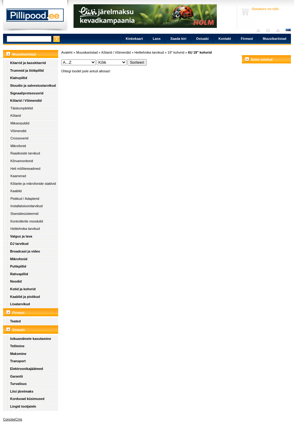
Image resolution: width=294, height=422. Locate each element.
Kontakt (224, 38)
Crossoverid (19, 138)
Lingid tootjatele (23, 406)
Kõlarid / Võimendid (26, 100)
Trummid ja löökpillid (27, 70)
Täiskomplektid (21, 108)
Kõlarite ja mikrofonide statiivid (33, 183)
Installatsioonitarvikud (26, 206)
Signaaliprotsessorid (26, 93)
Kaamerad (18, 176)
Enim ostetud (262, 59)
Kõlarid (15, 115)
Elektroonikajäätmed (26, 369)
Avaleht (259, 30)
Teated (15, 321)
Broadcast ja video (25, 251)
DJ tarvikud (19, 243)
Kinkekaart (134, 38)
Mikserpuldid (19, 123)
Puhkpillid (18, 266)
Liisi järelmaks (21, 391)
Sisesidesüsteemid (24, 213)
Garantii (16, 376)
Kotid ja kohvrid (23, 289)
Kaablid (16, 191)
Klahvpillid (18, 78)
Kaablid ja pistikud (25, 296)
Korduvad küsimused (27, 399)
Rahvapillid (19, 274)
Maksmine (18, 353)
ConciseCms (12, 419)
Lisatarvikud (20, 304)
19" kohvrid (176, 52)
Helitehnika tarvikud (25, 228)
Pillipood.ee (35, 17)
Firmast (247, 38)
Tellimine (17, 346)
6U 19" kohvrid (200, 52)
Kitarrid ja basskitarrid (28, 63)
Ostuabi (202, 38)
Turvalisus (18, 384)
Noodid (16, 281)
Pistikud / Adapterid (24, 198)
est (288, 30)
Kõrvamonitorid (21, 161)
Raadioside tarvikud (25, 153)
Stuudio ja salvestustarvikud (33, 85)
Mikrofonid (18, 146)
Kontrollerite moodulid (26, 221)
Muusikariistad (274, 38)
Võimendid (18, 131)
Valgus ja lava (21, 236)
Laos (157, 38)
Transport (18, 361)
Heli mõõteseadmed (25, 168)
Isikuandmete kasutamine (30, 338)
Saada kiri (269, 30)
